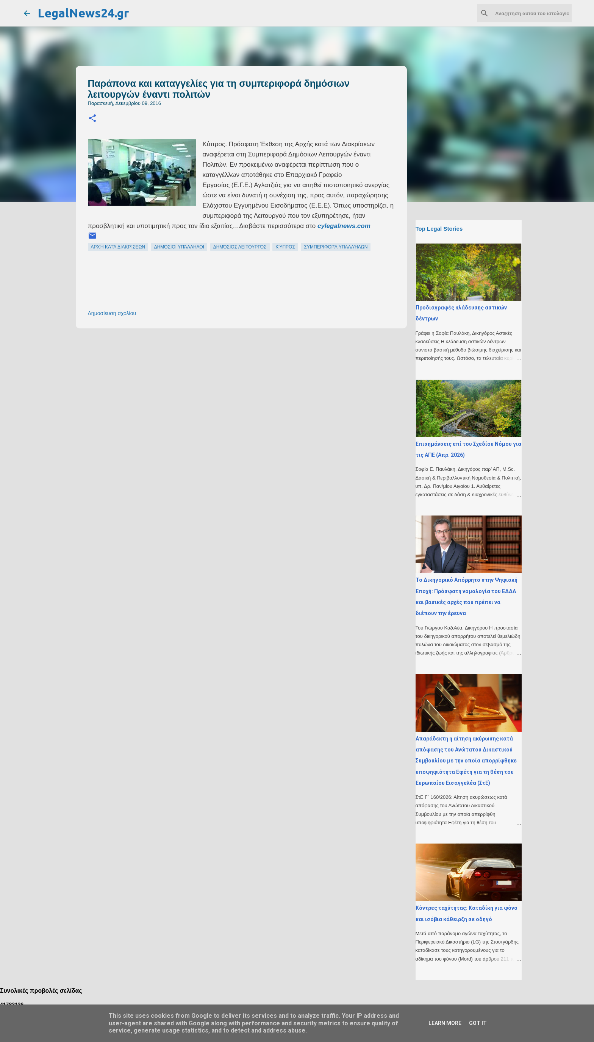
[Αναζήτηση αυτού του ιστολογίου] (532, 13)
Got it (478, 1023)
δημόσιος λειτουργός (240, 247)
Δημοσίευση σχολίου (112, 313)
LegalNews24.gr (83, 13)
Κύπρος (285, 247)
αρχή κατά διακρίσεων (118, 247)
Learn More (444, 1023)
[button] (92, 119)
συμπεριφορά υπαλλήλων (335, 247)
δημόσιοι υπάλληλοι (179, 247)
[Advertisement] (256, 387)
